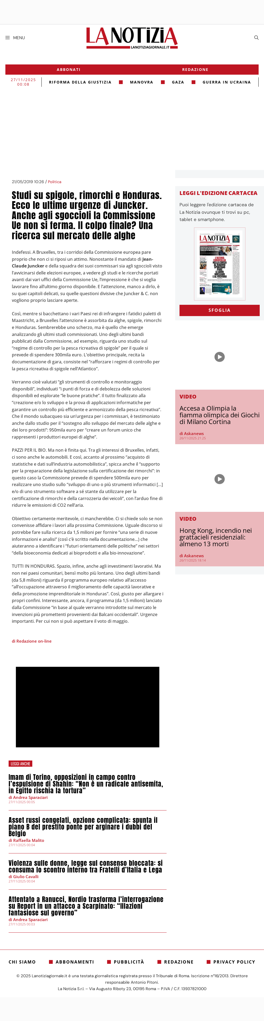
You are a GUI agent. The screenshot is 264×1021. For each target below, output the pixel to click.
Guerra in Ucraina (227, 82)
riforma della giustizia (80, 82)
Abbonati (69, 69)
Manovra (141, 82)
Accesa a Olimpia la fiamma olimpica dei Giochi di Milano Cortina (219, 415)
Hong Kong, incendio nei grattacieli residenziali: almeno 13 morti (215, 537)
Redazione (195, 69)
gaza (178, 82)
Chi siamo (22, 962)
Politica (54, 181)
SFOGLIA (220, 310)
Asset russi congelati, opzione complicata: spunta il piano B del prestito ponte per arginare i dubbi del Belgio (83, 826)
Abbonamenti (75, 962)
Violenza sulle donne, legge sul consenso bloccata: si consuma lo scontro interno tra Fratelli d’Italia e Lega (86, 866)
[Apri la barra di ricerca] (256, 38)
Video (187, 396)
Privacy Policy (234, 962)
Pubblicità (129, 962)
